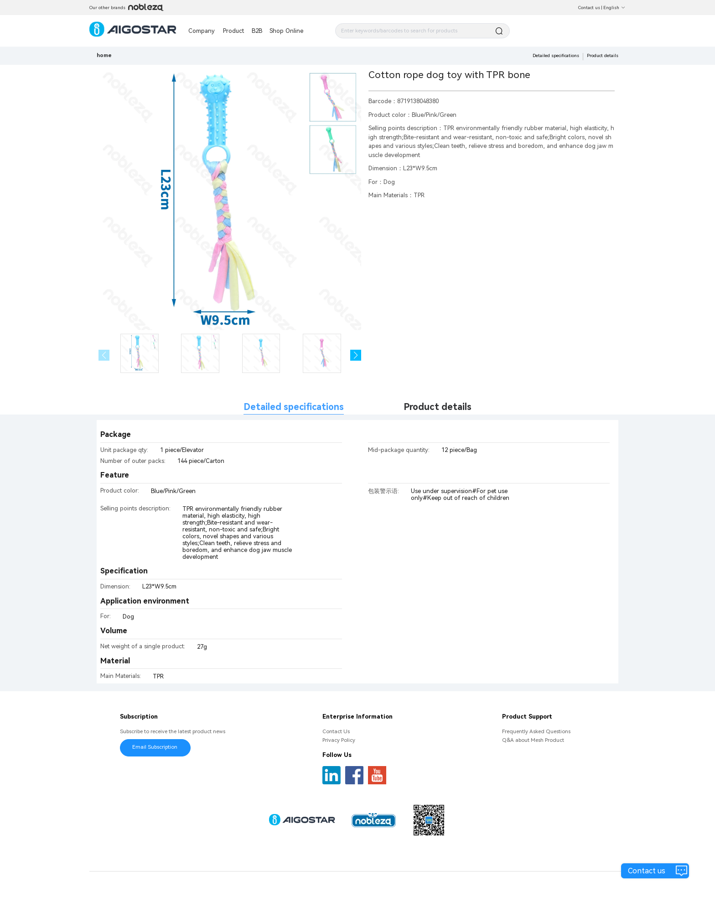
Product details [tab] (437, 407)
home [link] (104, 55)
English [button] (614, 7)
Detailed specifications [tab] (294, 407)
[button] (356, 355)
